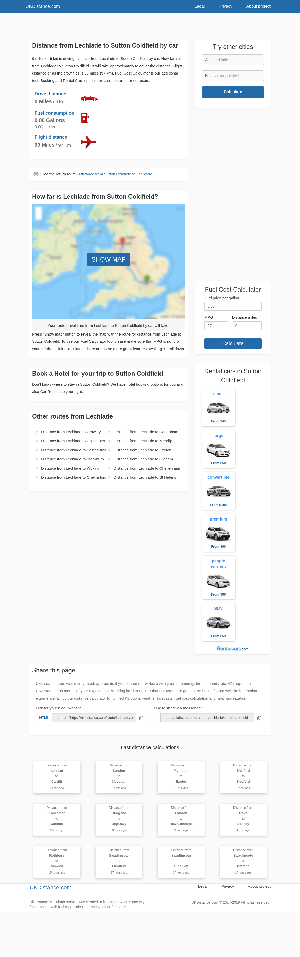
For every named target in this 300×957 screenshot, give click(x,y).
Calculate (233, 92)
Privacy (225, 6)
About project (258, 6)
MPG (208, 317)
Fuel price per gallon (221, 298)
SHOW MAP (109, 259)
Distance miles (244, 317)
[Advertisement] (142, 27)
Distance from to (115, 174)
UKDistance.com (43, 6)
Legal (200, 6)
